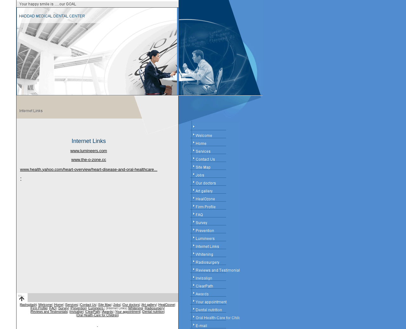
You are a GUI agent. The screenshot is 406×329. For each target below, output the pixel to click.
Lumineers (96, 308)
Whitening (135, 308)
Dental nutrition (153, 311)
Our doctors (131, 304)
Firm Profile (39, 308)
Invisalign (76, 311)
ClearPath (93, 311)
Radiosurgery (154, 308)
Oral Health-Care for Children (97, 315)
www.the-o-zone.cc (88, 159)
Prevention (78, 308)
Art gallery (149, 304)
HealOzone (166, 304)
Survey (64, 308)
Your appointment (127, 311)
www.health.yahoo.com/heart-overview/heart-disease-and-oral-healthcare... (88, 169)
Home (59, 304)
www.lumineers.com (88, 150)
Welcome (45, 304)
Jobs (117, 304)
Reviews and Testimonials (49, 311)
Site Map (104, 304)
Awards (107, 311)
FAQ (53, 308)
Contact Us (88, 304)
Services (72, 304)
